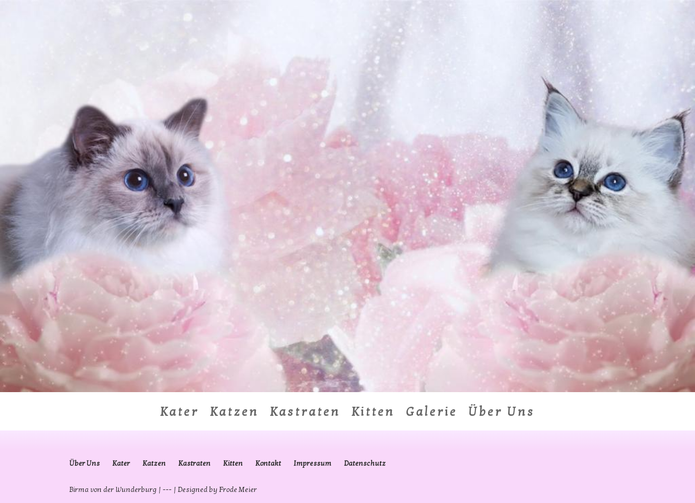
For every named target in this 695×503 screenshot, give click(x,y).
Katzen (234, 414)
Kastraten (305, 414)
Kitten (373, 414)
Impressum (312, 463)
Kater (179, 414)
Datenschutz (365, 463)
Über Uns (501, 414)
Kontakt (268, 463)
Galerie (431, 414)
